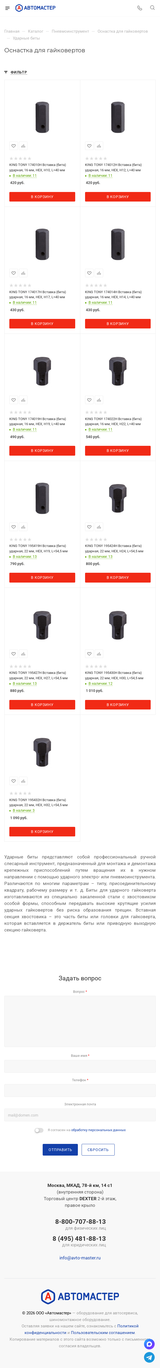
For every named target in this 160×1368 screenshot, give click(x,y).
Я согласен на (87, 1130)
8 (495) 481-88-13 (79, 1241)
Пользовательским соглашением (103, 1332)
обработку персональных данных (98, 1130)
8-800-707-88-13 (79, 1224)
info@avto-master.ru (80, 1257)
